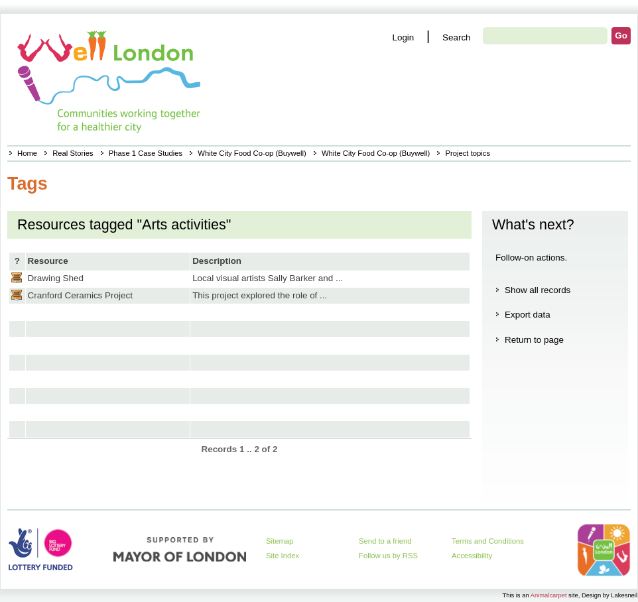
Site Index (282, 556)
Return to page (534, 340)
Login (403, 37)
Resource (48, 261)
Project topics (467, 153)
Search (456, 37)
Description (216, 261)
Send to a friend (385, 541)
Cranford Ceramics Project (80, 295)
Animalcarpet (549, 595)
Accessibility (472, 556)
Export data (527, 315)
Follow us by (388, 556)
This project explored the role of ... (259, 295)
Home (27, 153)
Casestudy (16, 277)
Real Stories (72, 153)
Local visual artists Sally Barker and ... (267, 278)
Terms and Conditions (488, 541)
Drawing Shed (56, 278)
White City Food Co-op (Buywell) (252, 153)
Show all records (537, 290)
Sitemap (279, 541)
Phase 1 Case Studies (145, 153)
